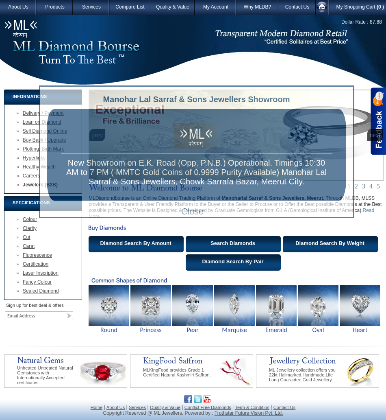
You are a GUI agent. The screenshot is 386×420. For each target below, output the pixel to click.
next (375, 134)
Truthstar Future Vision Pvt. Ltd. (249, 413)
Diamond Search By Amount (135, 243)
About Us (18, 7)
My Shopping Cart (360, 7)
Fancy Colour (37, 282)
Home (96, 407)
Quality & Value (172, 7)
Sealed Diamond (41, 291)
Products (54, 7)
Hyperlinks (34, 158)
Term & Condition (252, 407)
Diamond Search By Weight (329, 243)
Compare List (129, 7)
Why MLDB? (257, 7)
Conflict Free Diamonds (207, 407)
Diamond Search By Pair (233, 261)
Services (91, 7)
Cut (26, 237)
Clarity (30, 228)
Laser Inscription (41, 273)
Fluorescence (37, 255)
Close (192, 212)
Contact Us (297, 7)
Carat (29, 246)
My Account (215, 7)
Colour (30, 219)
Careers (31, 176)
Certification (35, 264)
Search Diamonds (232, 243)
